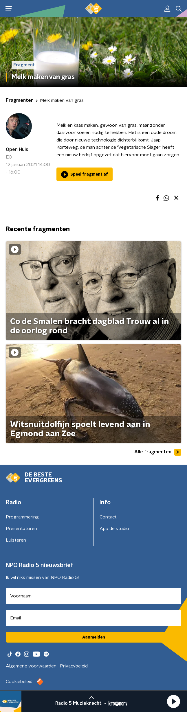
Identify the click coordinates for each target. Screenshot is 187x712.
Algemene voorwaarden (31, 666)
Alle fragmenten (157, 452)
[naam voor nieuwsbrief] (93, 596)
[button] (173, 701)
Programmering (22, 517)
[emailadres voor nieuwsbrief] (93, 618)
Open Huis (17, 149)
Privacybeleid (74, 666)
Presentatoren (21, 528)
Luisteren (16, 540)
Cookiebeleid (19, 681)
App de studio (114, 528)
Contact (108, 517)
